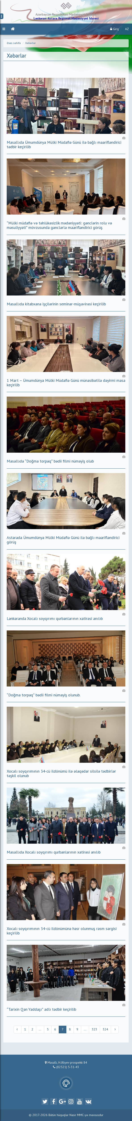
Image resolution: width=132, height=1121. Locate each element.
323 (94, 1029)
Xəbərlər (30, 43)
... (40, 1029)
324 (105, 1029)
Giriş (114, 29)
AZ (127, 29)
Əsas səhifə (14, 43)
